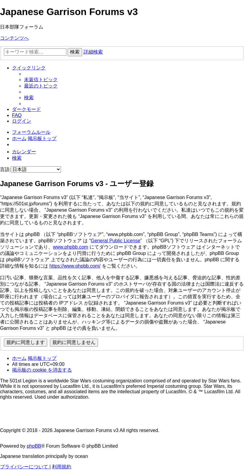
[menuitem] (41, 79)
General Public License (115, 240)
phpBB (34, 446)
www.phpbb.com (70, 247)
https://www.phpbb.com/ (74, 265)
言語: (5, 169)
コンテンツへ (14, 38)
